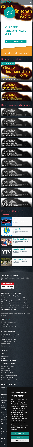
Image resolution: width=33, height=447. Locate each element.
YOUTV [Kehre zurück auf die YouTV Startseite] (6, 2)
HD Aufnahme (5, 370)
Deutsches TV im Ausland (9, 380)
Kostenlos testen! (9, 12)
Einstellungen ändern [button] (20, 440)
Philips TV (4, 424)
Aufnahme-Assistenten (8, 364)
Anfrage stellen (6, 444)
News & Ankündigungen (8, 322)
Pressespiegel (5, 434)
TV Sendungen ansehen (8, 337)
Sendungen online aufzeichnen (10, 334)
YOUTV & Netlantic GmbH (9, 326)
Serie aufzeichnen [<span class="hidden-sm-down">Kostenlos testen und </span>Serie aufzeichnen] (17, 41)
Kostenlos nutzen (6, 346)
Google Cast (5, 417)
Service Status (5, 324)
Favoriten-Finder (6, 368)
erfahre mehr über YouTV (17, 53)
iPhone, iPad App (6, 388)
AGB (2, 354)
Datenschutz (5, 356)
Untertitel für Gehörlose (8, 373)
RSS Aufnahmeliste (7, 377)
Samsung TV (5, 419)
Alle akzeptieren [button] (19, 433)
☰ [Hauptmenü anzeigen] (31, 2)
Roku (2, 412)
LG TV (3, 421)
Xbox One (4, 414)
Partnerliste (4, 398)
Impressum (4, 358)
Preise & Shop (5, 344)
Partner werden (6, 400)
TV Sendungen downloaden (9, 339)
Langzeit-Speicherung (8, 366)
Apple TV (4, 410)
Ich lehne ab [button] (19, 437)
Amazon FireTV (5, 405)
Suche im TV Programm (8, 341)
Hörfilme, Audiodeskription (9, 375)
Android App (5, 390)
